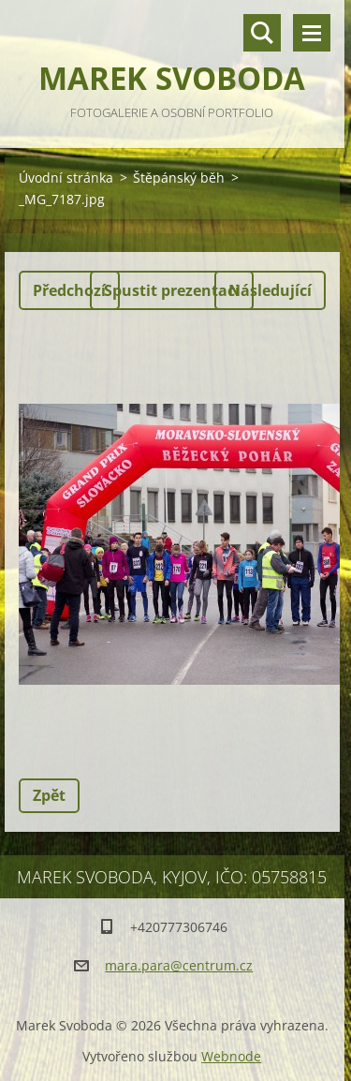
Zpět (49, 795)
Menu (311, 33)
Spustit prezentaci (172, 290)
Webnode (231, 1056)
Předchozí (69, 290)
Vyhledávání (262, 33)
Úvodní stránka (66, 177)
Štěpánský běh (179, 177)
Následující (270, 290)
